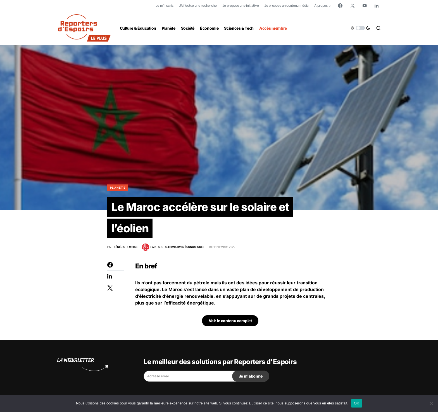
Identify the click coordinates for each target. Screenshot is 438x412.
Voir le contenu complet (230, 320)
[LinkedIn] (376, 5)
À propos (321, 5)
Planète (117, 187)
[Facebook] (340, 5)
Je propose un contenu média (286, 5)
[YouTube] (364, 5)
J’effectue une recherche (198, 5)
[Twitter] (352, 5)
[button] (360, 28)
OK (356, 403)
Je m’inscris (164, 5)
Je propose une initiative (240, 5)
